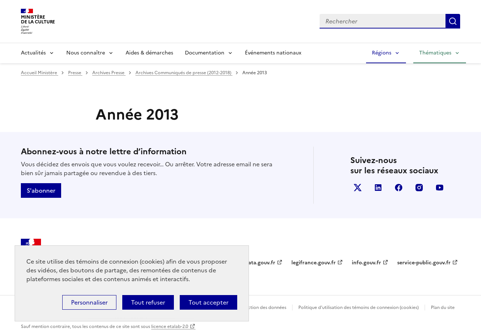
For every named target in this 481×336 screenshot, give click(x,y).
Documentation (204, 53)
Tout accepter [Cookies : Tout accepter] (208, 302)
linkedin (378, 187)
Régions (381, 53)
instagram (419, 187)
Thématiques (435, 53)
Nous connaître (85, 53)
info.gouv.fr (366, 263)
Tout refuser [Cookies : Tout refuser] (148, 302)
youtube (439, 187)
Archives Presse (109, 72)
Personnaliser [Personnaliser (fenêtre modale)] (89, 302)
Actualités (33, 53)
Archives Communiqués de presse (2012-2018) (183, 72)
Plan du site (443, 307)
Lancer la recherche (452, 21)
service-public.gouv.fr (424, 263)
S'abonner (41, 190)
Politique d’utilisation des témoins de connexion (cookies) (358, 307)
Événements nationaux (273, 53)
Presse (75, 72)
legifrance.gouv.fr (313, 263)
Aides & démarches (149, 53)
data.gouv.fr (260, 263)
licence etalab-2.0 (169, 326)
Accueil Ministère (39, 72)
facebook (398, 187)
